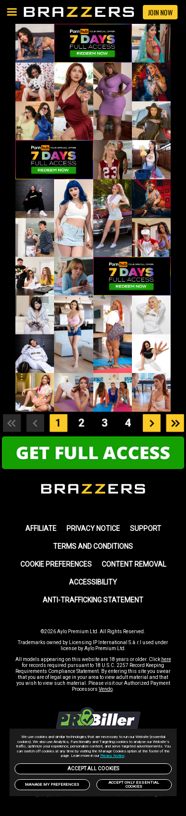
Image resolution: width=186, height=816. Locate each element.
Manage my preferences (52, 784)
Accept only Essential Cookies (134, 784)
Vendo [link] (106, 689)
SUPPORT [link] (145, 528)
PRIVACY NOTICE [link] (93, 528)
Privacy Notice (112, 755)
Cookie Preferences (56, 564)
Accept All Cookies (93, 768)
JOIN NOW (160, 12)
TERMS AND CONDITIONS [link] (93, 546)
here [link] (166, 659)
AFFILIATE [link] (41, 528)
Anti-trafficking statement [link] (93, 600)
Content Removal (134, 564)
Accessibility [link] (93, 582)
